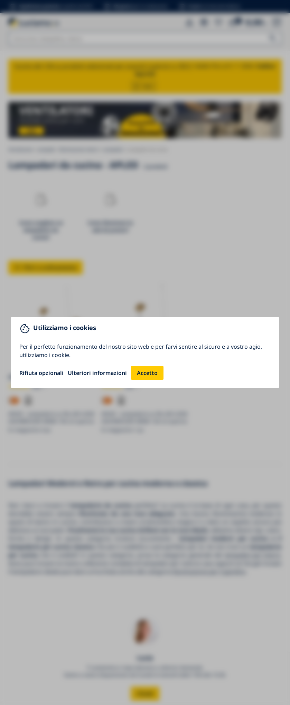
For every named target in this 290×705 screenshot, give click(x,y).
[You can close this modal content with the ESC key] (145, 352)
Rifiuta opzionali (41, 373)
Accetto (147, 373)
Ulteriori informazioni (97, 373)
